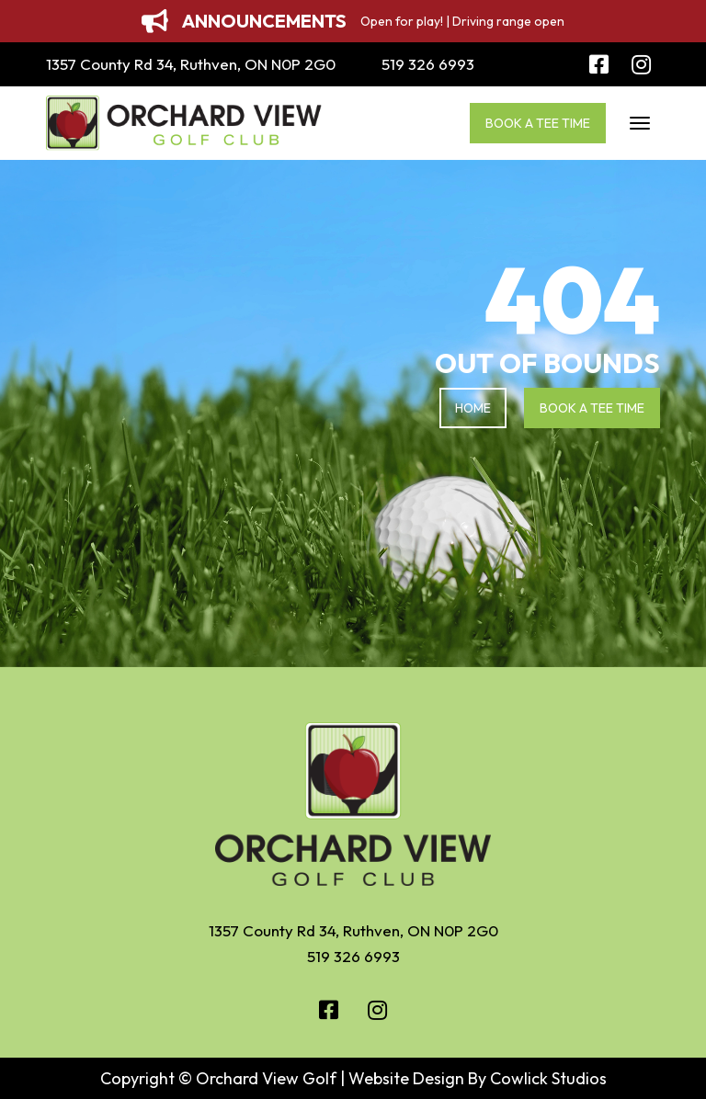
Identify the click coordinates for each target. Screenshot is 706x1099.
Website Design (406, 1078)
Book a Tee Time (537, 123)
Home (473, 408)
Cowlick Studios (548, 1078)
